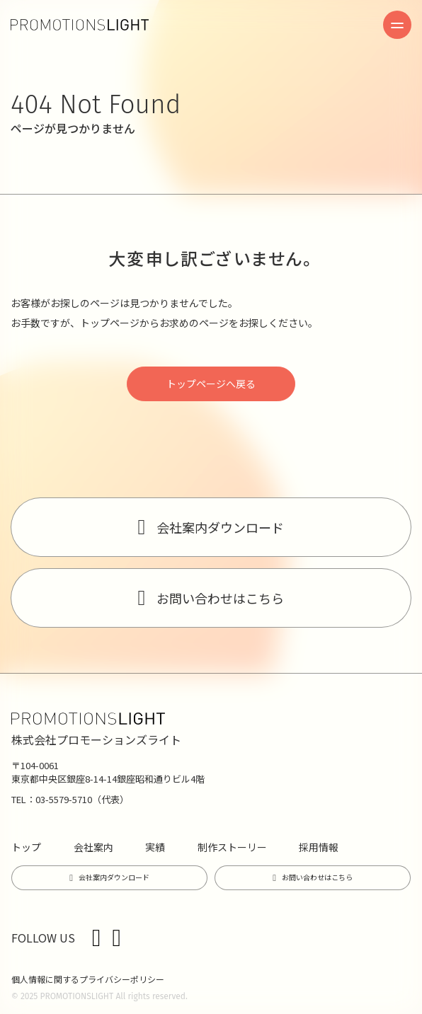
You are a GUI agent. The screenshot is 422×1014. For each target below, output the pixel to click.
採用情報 (318, 847)
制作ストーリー (232, 847)
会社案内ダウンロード (220, 527)
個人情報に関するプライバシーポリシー (87, 979)
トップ (26, 847)
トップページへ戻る (211, 383)
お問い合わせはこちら (220, 598)
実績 (155, 847)
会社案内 (93, 847)
